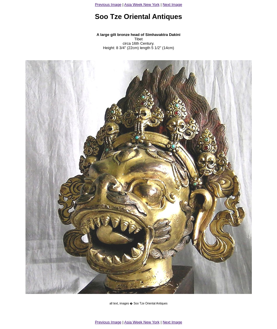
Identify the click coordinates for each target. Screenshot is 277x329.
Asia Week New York (141, 4)
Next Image (172, 4)
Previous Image (108, 4)
